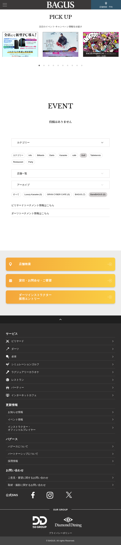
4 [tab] (53, 65)
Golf (83, 155)
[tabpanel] (60, 44)
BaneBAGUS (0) (97, 194)
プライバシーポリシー (60, 533)
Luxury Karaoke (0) (33, 194)
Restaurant (18, 162)
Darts (51, 155)
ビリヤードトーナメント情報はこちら (32, 205)
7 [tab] (67, 65)
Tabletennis (95, 155)
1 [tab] (39, 65)
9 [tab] (77, 65)
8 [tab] (72, 65)
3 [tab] (48, 65)
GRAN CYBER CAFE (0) (58, 194)
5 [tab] (58, 65)
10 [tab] (81, 65)
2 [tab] (44, 65)
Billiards (40, 155)
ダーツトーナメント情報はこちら (30, 213)
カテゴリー (18, 155)
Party (30, 162)
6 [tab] (62, 65)
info (30, 155)
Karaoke (63, 155)
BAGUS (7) (80, 194)
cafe (74, 155)
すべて (16, 194)
